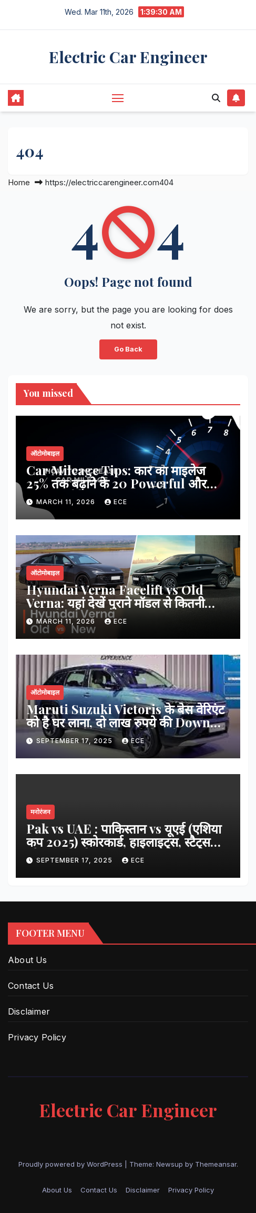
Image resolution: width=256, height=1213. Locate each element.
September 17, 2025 (75, 741)
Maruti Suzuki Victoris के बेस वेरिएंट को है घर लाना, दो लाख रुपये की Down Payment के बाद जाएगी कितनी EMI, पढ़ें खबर (127, 728)
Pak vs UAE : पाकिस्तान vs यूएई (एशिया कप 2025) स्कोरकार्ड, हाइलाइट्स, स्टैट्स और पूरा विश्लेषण (123, 841)
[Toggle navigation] (117, 98)
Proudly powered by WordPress (71, 1164)
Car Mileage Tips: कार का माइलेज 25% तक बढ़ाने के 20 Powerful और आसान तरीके (116, 483)
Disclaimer (29, 1011)
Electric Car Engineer (128, 56)
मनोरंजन (40, 812)
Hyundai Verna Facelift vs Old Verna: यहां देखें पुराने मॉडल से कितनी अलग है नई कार (115, 602)
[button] (216, 98)
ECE (116, 502)
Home (19, 182)
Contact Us (31, 985)
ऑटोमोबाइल (44, 453)
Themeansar (216, 1164)
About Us (27, 960)
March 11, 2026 (66, 502)
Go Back (128, 349)
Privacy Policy (37, 1037)
